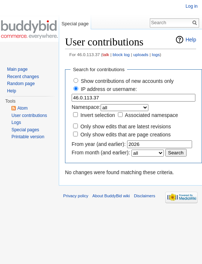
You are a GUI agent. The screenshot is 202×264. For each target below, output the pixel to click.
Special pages (25, 129)
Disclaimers (144, 196)
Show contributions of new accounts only (127, 81)
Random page (21, 83)
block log (121, 54)
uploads (140, 54)
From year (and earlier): (99, 144)
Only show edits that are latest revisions (125, 126)
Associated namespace (151, 115)
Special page (75, 23)
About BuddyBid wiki (111, 196)
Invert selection (97, 115)
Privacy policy (75, 196)
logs (156, 54)
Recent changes (23, 76)
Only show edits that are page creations (125, 135)
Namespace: (86, 107)
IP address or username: (109, 89)
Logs (16, 122)
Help (190, 40)
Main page (17, 69)
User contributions (29, 115)
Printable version (27, 136)
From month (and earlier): (101, 152)
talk (105, 54)
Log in (191, 6)
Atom (22, 108)
